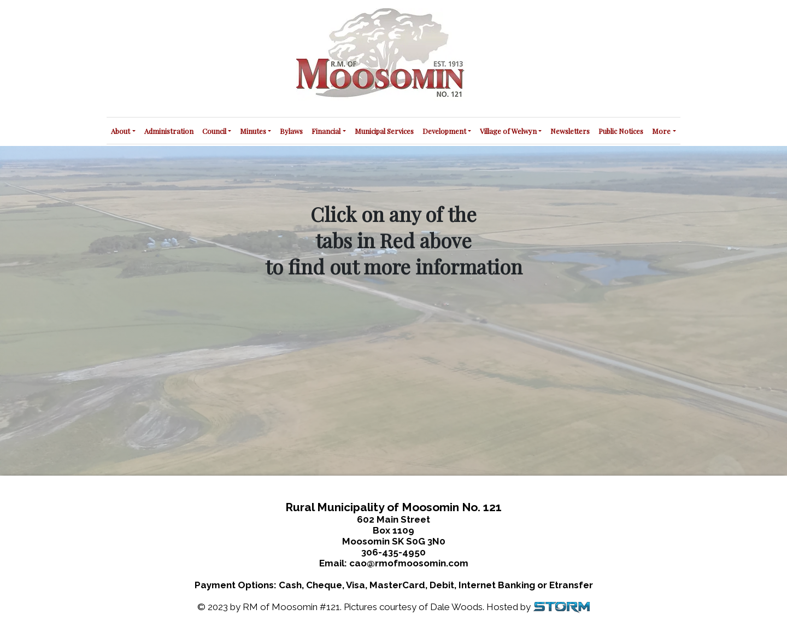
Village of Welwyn (508, 131)
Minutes (253, 131)
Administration (168, 131)
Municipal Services (384, 131)
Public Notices (620, 131)
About (120, 131)
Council (214, 131)
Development (444, 131)
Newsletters (570, 131)
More (661, 131)
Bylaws (291, 131)
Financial (326, 131)
